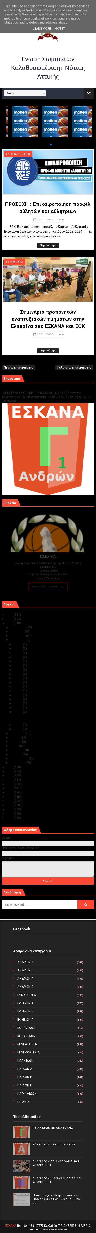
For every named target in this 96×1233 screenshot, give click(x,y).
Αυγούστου (18, 733)
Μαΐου (14, 745)
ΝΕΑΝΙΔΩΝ (25, 1060)
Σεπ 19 (18, 686)
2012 (10, 809)
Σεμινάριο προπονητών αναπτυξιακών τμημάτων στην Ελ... (52, 720)
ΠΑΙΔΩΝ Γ (24, 1085)
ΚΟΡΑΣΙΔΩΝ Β (28, 1036)
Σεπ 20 (18, 682)
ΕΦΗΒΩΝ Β (25, 1011)
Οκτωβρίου (18, 635)
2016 (10, 792)
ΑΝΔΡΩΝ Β (25, 970)
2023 (10, 623)
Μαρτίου (16, 754)
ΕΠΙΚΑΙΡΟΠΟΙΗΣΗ (20, 154)
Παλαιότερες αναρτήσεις (74, 367)
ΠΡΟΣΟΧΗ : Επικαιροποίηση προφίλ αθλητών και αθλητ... (51, 716)
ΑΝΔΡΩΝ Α (25, 962)
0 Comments (56, 219)
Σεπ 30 (18, 644)
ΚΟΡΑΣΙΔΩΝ (26, 1027)
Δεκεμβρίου (18, 627)
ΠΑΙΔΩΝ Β (25, 1077)
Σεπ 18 (18, 690)
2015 (10, 796)
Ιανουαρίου (17, 762)
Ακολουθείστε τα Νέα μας (48, 586)
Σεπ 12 (18, 703)
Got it (60, 28)
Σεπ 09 (18, 707)
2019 (10, 779)
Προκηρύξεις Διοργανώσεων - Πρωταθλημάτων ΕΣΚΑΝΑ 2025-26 (57, 1199)
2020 (10, 775)
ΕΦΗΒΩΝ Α (25, 1003)
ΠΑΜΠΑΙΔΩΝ (27, 1093)
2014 (10, 801)
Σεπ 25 (18, 665)
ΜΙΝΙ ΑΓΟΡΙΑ (27, 1044)
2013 (10, 805)
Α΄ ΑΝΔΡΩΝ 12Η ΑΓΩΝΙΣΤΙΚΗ (54, 1144)
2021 (10, 771)
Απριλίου (16, 750)
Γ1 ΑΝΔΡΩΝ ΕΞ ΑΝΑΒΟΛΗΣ (23, 388)
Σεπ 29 (18, 648)
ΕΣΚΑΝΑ (10, 1225)
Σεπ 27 (18, 657)
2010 (10, 817)
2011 (10, 813)
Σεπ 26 (18, 661)
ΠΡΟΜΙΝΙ (24, 1101)
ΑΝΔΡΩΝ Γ (25, 978)
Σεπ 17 (18, 695)
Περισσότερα (48, 245)
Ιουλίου (15, 737)
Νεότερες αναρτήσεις (18, 367)
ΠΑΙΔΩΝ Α (25, 1069)
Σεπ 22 (18, 678)
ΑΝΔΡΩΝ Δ (25, 986)
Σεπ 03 (18, 724)
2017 (10, 788)
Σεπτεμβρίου (19, 640)
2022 (10, 767)
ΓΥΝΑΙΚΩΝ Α (27, 995)
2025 (10, 614)
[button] (47, 144)
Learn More (42, 28)
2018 (10, 784)
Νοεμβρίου (17, 631)
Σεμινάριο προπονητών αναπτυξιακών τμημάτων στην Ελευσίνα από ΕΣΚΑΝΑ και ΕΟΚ (48, 319)
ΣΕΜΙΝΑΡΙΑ (16, 261)
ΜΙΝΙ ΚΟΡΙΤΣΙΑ (28, 1052)
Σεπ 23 (18, 674)
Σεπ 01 (18, 729)
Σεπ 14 (18, 699)
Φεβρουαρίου (19, 758)
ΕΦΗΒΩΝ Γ (25, 1019)
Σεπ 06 (18, 712)
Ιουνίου (15, 741)
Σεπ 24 (18, 669)
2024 (10, 618)
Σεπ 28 (18, 652)
